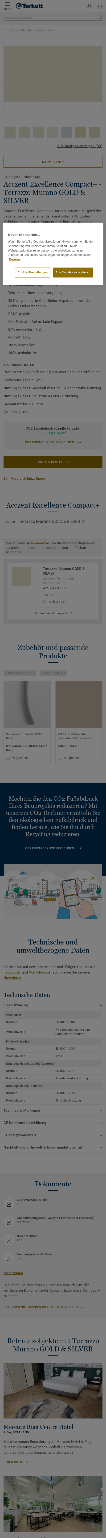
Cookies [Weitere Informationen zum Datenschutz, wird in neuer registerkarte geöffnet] (14, 259)
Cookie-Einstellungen (33, 272)
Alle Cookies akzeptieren (73, 272)
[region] (53, 254)
